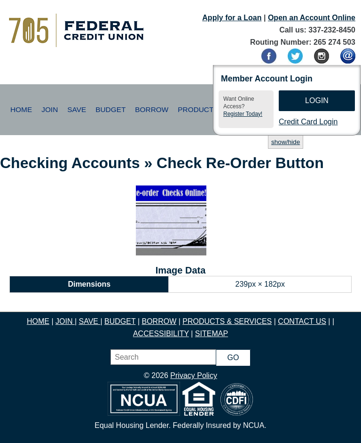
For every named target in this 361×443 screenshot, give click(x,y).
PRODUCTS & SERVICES (227, 321)
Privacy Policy (193, 375)
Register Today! (242, 114)
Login (317, 101)
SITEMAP (211, 334)
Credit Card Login (308, 122)
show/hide (285, 141)
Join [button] (49, 109)
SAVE (89, 321)
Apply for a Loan (231, 18)
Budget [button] (110, 109)
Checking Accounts (70, 162)
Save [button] (76, 109)
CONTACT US (302, 321)
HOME (38, 321)
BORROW (158, 321)
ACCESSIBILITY (161, 334)
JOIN (65, 321)
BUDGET (119, 321)
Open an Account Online (311, 18)
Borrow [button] (151, 109)
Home (21, 109)
